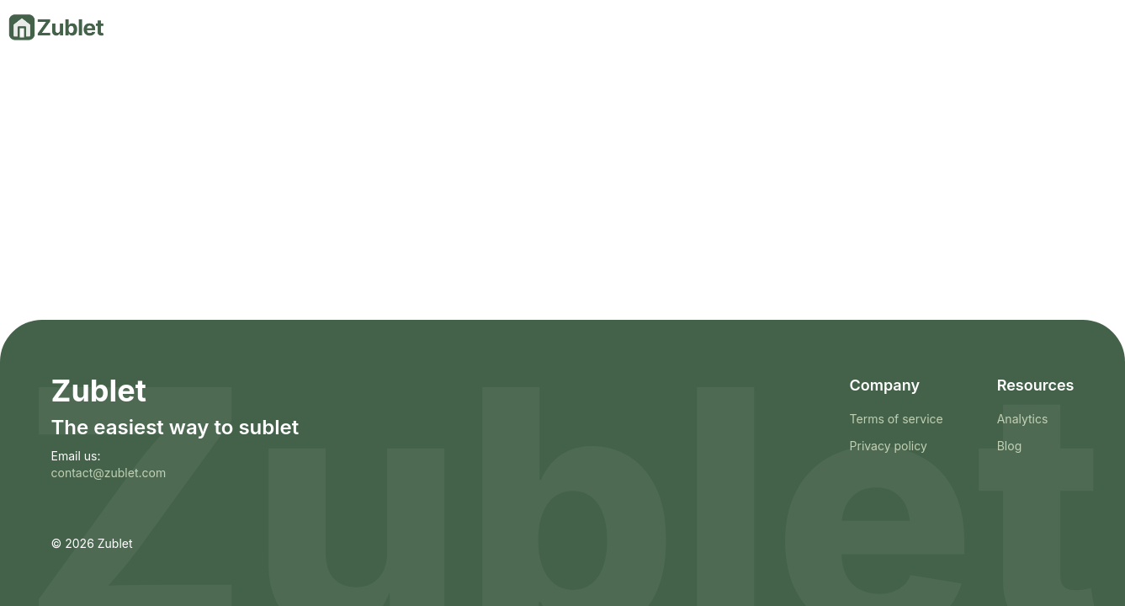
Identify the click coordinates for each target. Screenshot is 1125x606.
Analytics (1022, 419)
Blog (1009, 446)
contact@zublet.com (109, 472)
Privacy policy (888, 446)
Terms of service (896, 419)
